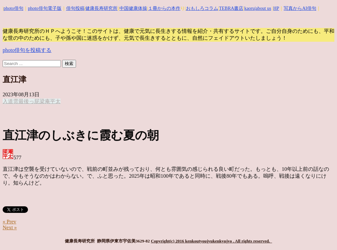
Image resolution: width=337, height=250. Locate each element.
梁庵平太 (50, 101)
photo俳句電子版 (45, 8)
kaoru (249, 8)
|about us (263, 8)
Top (321, 234)
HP (276, 8)
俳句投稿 (75, 8)
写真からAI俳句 (300, 8)
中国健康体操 (133, 8)
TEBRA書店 (231, 8)
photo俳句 (13, 8)
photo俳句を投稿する (27, 50)
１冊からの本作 (164, 8)
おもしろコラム (202, 8)
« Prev (9, 221)
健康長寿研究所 (101, 8)
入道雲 (10, 101)
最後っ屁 (28, 101)
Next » (10, 227)
